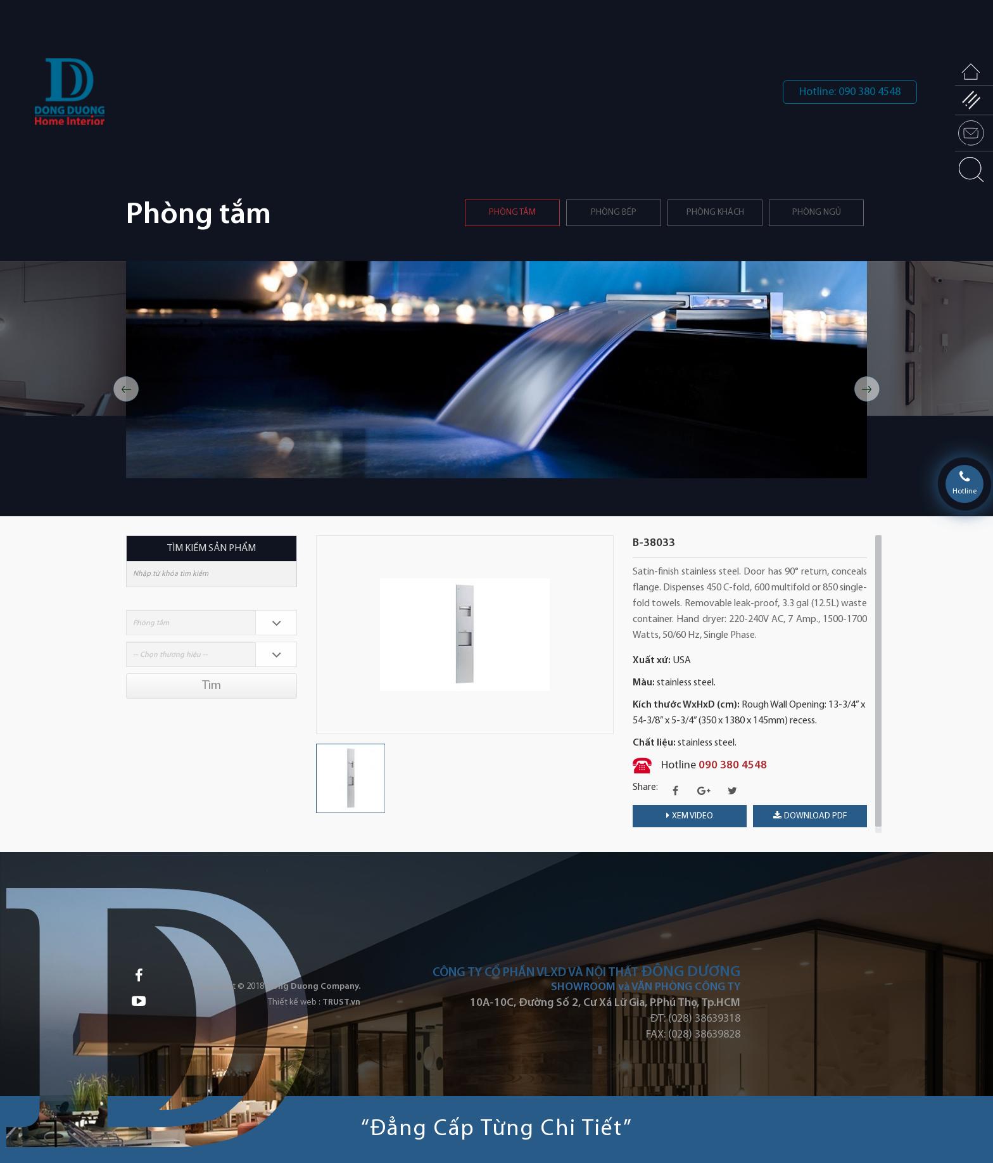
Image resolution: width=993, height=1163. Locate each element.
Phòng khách (715, 212)
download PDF (810, 816)
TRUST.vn (341, 1002)
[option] (496, 369)
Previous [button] (126, 389)
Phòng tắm (512, 212)
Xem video (689, 816)
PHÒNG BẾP (613, 212)
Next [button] (867, 389)
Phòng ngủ (816, 212)
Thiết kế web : (294, 1002)
